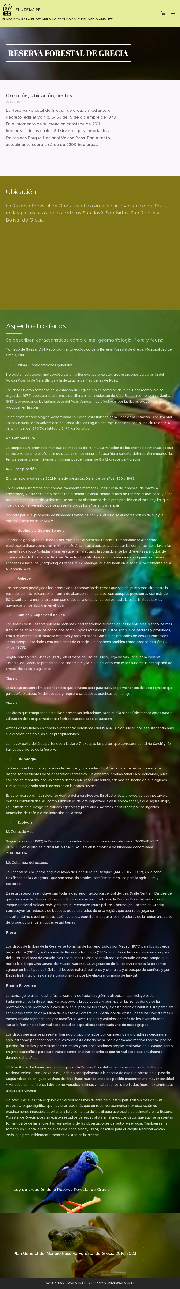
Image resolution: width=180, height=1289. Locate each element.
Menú (173, 13)
